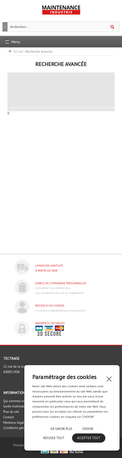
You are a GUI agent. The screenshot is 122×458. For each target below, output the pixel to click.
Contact (8, 417)
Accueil (18, 51)
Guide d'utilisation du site (20, 406)
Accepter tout (88, 438)
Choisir (87, 429)
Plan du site (11, 412)
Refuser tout (54, 438)
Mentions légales (15, 423)
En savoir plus (61, 429)
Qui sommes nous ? (17, 401)
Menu (12, 41)
